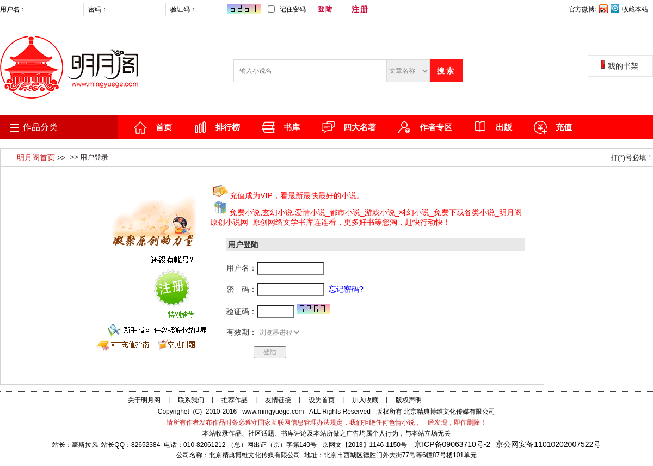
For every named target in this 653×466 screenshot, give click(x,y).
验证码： (215, 9)
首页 (164, 127)
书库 (292, 127)
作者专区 (436, 127)
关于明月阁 (144, 400)
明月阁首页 (37, 157)
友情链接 (278, 400)
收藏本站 (635, 9)
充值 (564, 127)
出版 (504, 127)
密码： (126, 9)
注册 (360, 9)
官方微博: (582, 9)
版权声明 (409, 400)
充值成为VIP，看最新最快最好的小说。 (297, 195)
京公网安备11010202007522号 (548, 444)
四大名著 (359, 127)
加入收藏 (365, 400)
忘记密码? (396, 9)
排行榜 (227, 127)
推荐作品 (234, 400)
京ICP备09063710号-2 (452, 444)
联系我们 (191, 400)
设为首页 (322, 400)
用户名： (42, 9)
